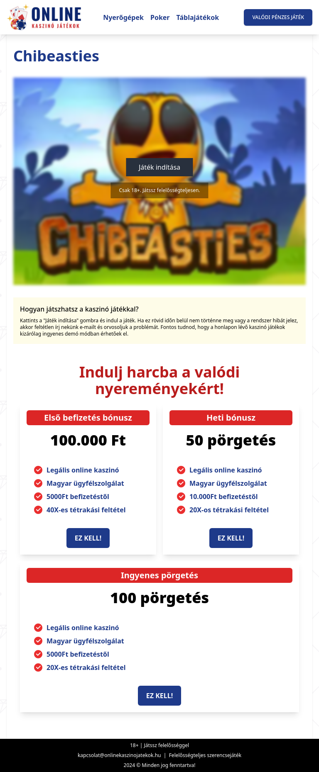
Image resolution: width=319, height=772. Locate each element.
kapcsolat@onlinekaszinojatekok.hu (119, 755)
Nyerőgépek (123, 17)
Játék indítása (159, 167)
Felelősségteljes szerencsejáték (205, 755)
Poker (160, 17)
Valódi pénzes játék (278, 17)
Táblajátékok (198, 17)
